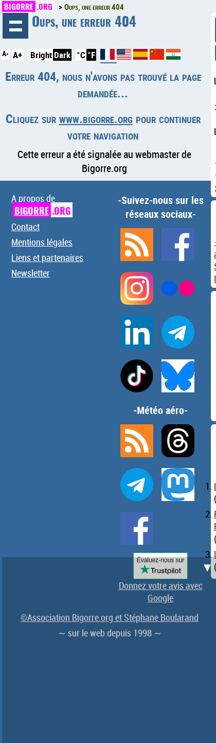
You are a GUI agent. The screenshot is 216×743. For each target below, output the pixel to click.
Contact (25, 226)
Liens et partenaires (47, 257)
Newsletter (30, 273)
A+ (17, 55)
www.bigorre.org (96, 118)
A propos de (42, 204)
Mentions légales (42, 242)
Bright (41, 55)
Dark (62, 55)
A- (5, 53)
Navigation (15, 26)
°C (81, 55)
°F (91, 55)
